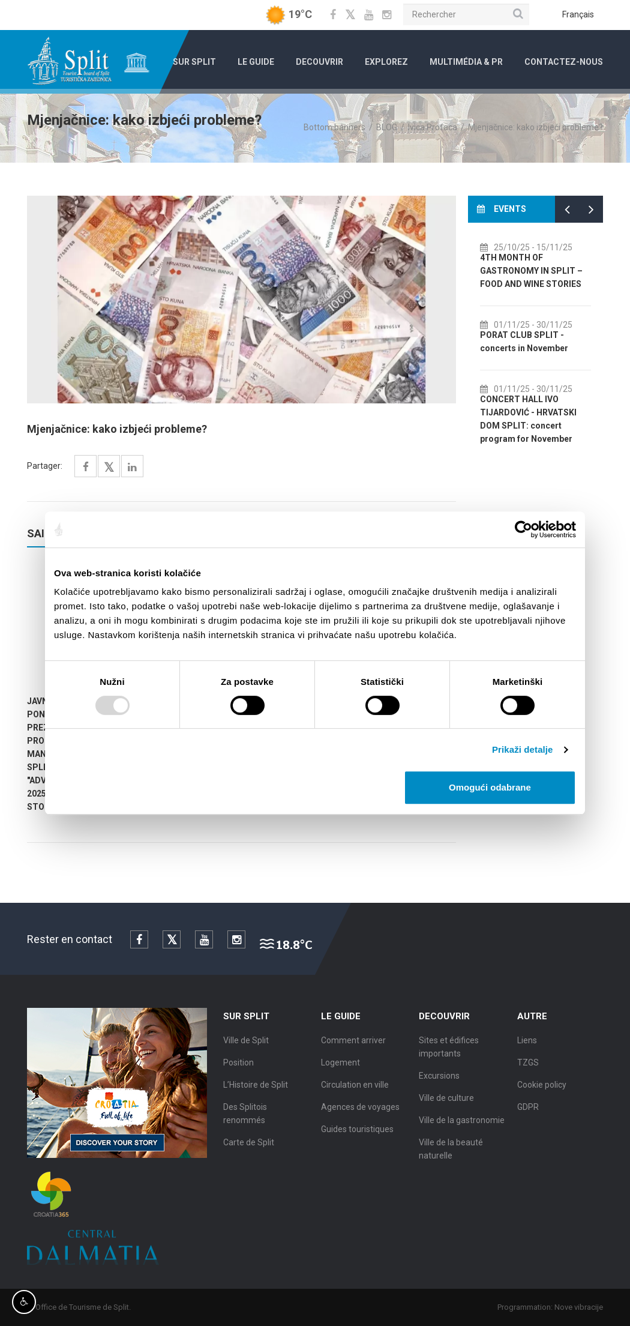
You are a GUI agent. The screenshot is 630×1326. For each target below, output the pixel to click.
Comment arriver (353, 1045)
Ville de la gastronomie (462, 1125)
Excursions (439, 1080)
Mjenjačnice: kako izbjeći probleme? (535, 127)
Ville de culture (446, 1103)
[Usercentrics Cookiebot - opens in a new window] (523, 529)
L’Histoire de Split (255, 1089)
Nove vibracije (583, 1307)
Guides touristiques (357, 1134)
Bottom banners (334, 127)
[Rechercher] (466, 14)
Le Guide (256, 62)
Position (238, 1067)
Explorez (386, 62)
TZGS (528, 1067)
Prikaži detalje (522, 749)
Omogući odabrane (490, 787)
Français (578, 14)
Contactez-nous (563, 62)
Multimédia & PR (466, 62)
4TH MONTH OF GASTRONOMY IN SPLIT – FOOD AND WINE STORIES (542, 271)
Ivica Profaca (432, 127)
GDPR (528, 1112)
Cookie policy (541, 1089)
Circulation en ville (355, 1089)
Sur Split (194, 62)
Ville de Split (246, 1045)
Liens (527, 1045)
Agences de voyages (360, 1112)
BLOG (386, 127)
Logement (340, 1067)
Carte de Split (248, 1147)
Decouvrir (319, 62)
